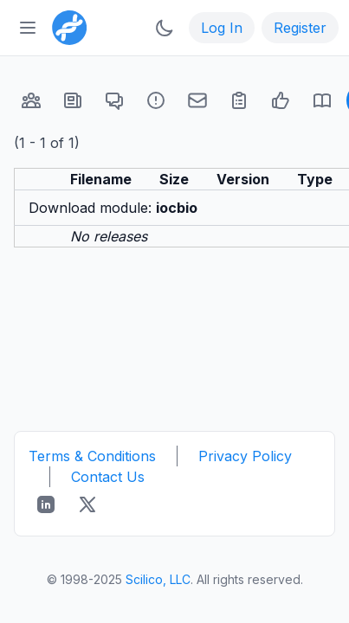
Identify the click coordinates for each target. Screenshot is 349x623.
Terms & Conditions (92, 456)
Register (300, 27)
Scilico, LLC (158, 579)
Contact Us (108, 476)
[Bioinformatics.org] (66, 26)
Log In (221, 27)
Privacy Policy (245, 456)
